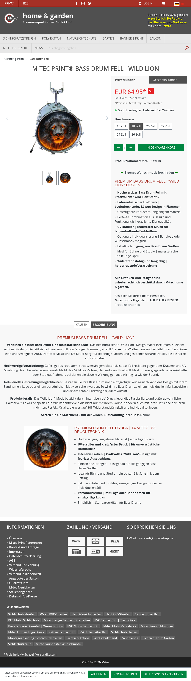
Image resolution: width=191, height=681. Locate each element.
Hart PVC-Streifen (118, 614)
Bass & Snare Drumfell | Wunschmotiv (35, 626)
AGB (12, 560)
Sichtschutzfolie (78, 638)
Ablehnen (98, 674)
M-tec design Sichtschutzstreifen (67, 620)
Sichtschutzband (105, 638)
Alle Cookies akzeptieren (164, 674)
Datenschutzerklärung (25, 556)
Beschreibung (104, 325)
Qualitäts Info (19, 583)
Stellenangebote (20, 592)
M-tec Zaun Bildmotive (157, 626)
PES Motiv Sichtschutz (23, 620)
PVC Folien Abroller (93, 632)
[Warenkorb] (164, 3)
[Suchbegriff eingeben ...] (114, 47)
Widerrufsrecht (20, 569)
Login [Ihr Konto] (148, 3)
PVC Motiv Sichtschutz (83, 626)
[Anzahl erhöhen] (130, 147)
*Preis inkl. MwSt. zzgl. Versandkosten (138, 103)
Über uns (15, 538)
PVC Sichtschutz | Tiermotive (114, 620)
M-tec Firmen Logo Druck (26, 632)
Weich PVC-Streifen (53, 614)
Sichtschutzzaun (19, 644)
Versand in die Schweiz (25, 574)
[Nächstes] (107, 119)
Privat (9, 3)
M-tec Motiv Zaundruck (119, 626)
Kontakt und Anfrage (24, 547)
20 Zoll (150, 126)
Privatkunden (125, 80)
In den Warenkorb (161, 147)
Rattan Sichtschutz (62, 632)
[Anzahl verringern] (118, 147)
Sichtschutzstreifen (21, 614)
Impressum (17, 552)
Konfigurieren (125, 674)
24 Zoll (121, 134)
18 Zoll (136, 126)
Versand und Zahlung (24, 565)
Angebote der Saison (24, 578)
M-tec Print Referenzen (25, 543)
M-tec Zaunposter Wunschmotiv (58, 644)
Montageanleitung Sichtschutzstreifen (35, 638)
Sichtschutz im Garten (158, 638)
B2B (26, 3)
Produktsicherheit (127, 305)
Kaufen (82, 325)
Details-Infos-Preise (23, 596)
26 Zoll (136, 134)
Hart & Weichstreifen (86, 614)
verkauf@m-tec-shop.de (156, 538)
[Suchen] (186, 47)
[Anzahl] (125, 147)
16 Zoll (121, 126)
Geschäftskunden (165, 80)
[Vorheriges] (7, 119)
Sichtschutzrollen (147, 614)
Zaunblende (129, 638)
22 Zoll (165, 126)
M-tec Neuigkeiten (22, 587)
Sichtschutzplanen (124, 632)
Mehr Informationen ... (24, 675)
